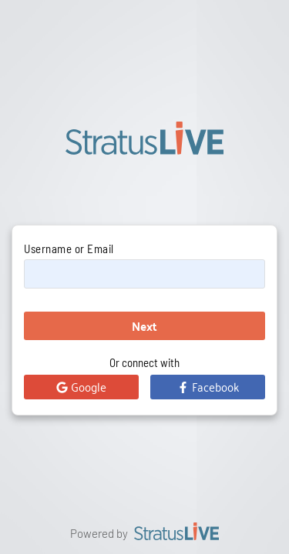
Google (81, 386)
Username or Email (69, 248)
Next (144, 326)
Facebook (208, 386)
